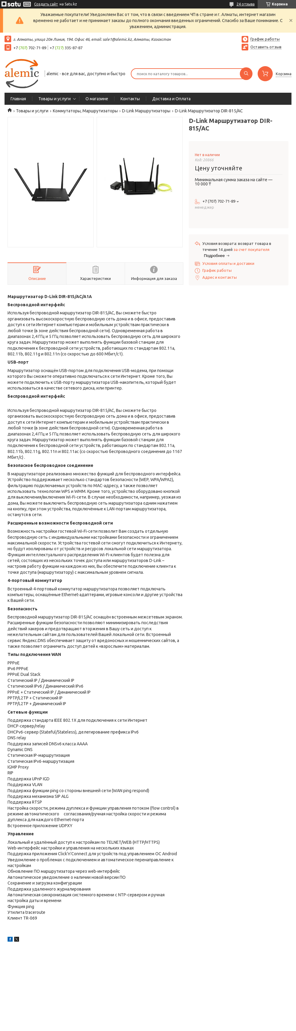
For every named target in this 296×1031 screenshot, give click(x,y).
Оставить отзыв (266, 47)
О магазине (96, 99)
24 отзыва (245, 4)
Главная (18, 99)
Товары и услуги (54, 99)
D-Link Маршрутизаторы (146, 110)
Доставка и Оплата (171, 99)
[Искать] (246, 73)
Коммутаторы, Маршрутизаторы (85, 110)
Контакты (130, 99)
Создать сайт (46, 4)
